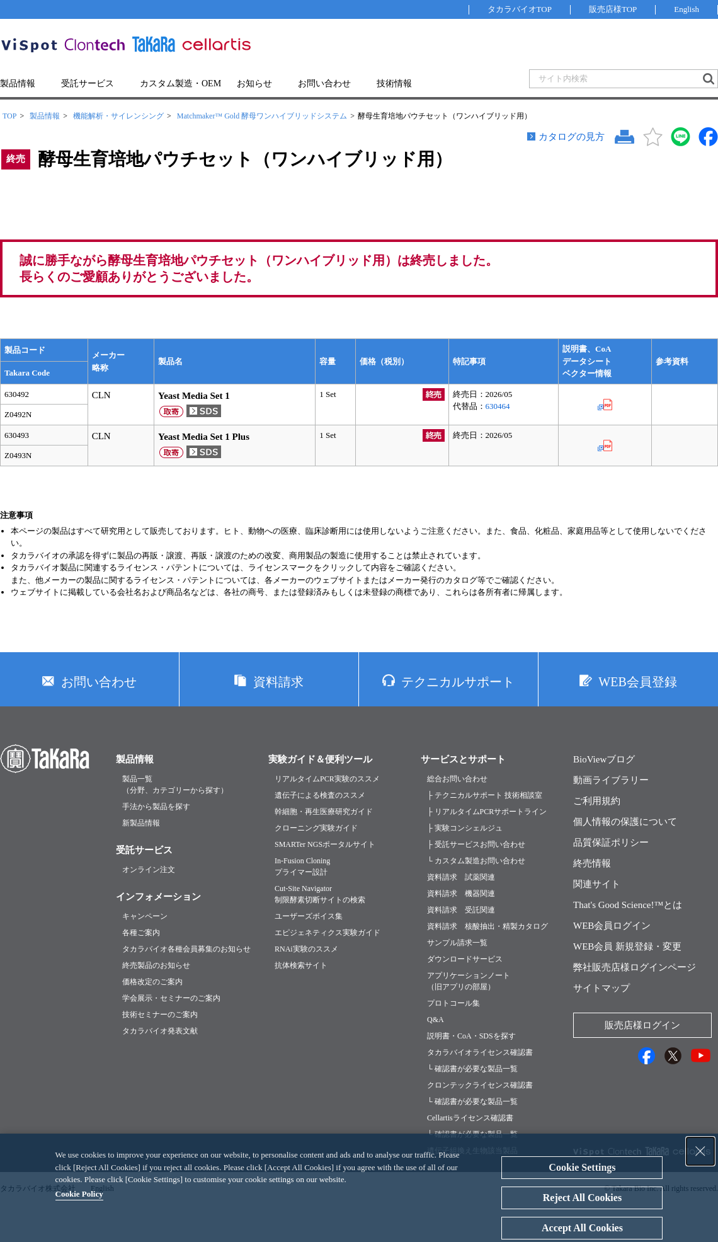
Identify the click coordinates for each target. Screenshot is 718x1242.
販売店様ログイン (642, 1025)
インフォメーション (158, 897)
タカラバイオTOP (519, 9)
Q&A (435, 1019)
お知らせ (254, 83)
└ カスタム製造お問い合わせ (476, 860)
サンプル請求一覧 (457, 942)
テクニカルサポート (458, 682)
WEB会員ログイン (612, 926)
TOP (9, 116)
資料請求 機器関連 (461, 893)
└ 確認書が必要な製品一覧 (472, 1068)
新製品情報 (141, 823)
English (686, 9)
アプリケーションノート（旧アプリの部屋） (468, 981)
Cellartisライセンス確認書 (470, 1117)
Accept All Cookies (582, 1227)
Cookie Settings (582, 1167)
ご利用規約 (596, 801)
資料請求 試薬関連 (461, 877)
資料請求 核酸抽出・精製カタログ (487, 926)
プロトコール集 (453, 1003)
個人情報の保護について (625, 822)
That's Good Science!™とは (627, 905)
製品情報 (17, 83)
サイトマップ (601, 988)
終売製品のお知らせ (156, 965)
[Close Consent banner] (700, 1151)
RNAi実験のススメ (306, 949)
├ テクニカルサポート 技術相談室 (484, 795)
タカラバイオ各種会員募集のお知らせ (186, 949)
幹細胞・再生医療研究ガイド (324, 811)
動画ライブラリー (611, 780)
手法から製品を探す (156, 806)
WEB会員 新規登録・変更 (627, 946)
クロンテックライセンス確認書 (480, 1085)
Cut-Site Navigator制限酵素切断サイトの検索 (320, 894)
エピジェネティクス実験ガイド (327, 932)
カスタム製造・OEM (180, 83)
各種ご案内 (141, 932)
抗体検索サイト (301, 965)
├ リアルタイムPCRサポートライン (487, 811)
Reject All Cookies (582, 1197)
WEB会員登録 (637, 682)
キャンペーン (145, 916)
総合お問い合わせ (457, 778)
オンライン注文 (148, 869)
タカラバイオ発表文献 (160, 1030)
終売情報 (592, 863)
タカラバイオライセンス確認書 (480, 1052)
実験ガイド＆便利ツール (320, 759)
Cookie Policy (79, 1194)
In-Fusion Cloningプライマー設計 (302, 866)
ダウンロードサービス (465, 959)
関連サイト (596, 884)
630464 (498, 406)
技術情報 (394, 83)
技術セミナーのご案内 (160, 1014)
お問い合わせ (324, 83)
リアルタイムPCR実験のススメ (327, 778)
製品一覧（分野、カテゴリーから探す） (175, 784)
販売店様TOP (613, 9)
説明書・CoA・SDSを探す (471, 1036)
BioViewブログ (604, 759)
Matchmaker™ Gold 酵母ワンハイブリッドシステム (262, 116)
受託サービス (87, 83)
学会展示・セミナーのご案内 (171, 998)
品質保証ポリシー (611, 842)
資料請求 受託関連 (461, 910)
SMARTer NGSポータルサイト (325, 844)
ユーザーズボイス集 (309, 916)
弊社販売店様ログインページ (634, 967)
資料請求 (278, 682)
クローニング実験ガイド (316, 828)
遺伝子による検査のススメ (320, 795)
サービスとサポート (463, 759)
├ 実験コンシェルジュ (465, 828)
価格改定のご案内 (152, 981)
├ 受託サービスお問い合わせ (476, 844)
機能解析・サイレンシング (118, 116)
